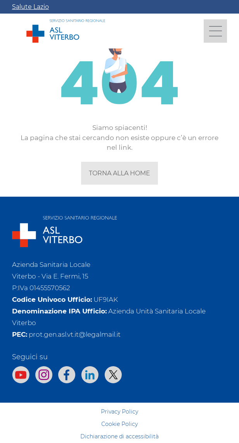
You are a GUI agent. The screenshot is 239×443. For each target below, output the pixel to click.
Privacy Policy (119, 411)
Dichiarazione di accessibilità (119, 436)
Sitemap (119, 399)
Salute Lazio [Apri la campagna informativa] (30, 6)
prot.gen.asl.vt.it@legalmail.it (75, 334)
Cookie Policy (119, 424)
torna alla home (119, 173)
